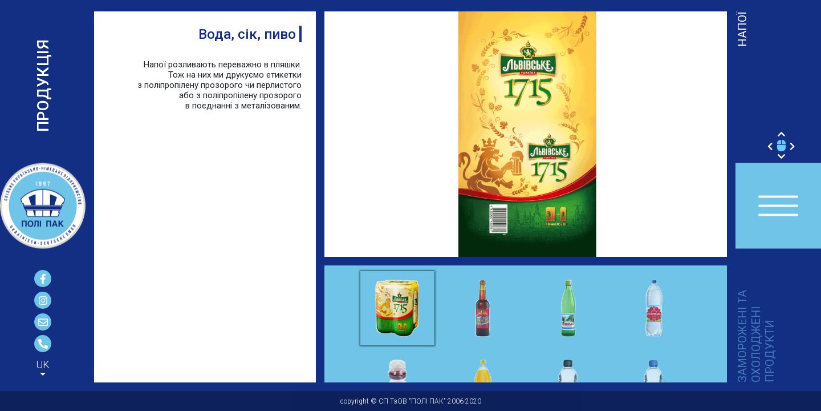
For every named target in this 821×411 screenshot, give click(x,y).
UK (43, 364)
